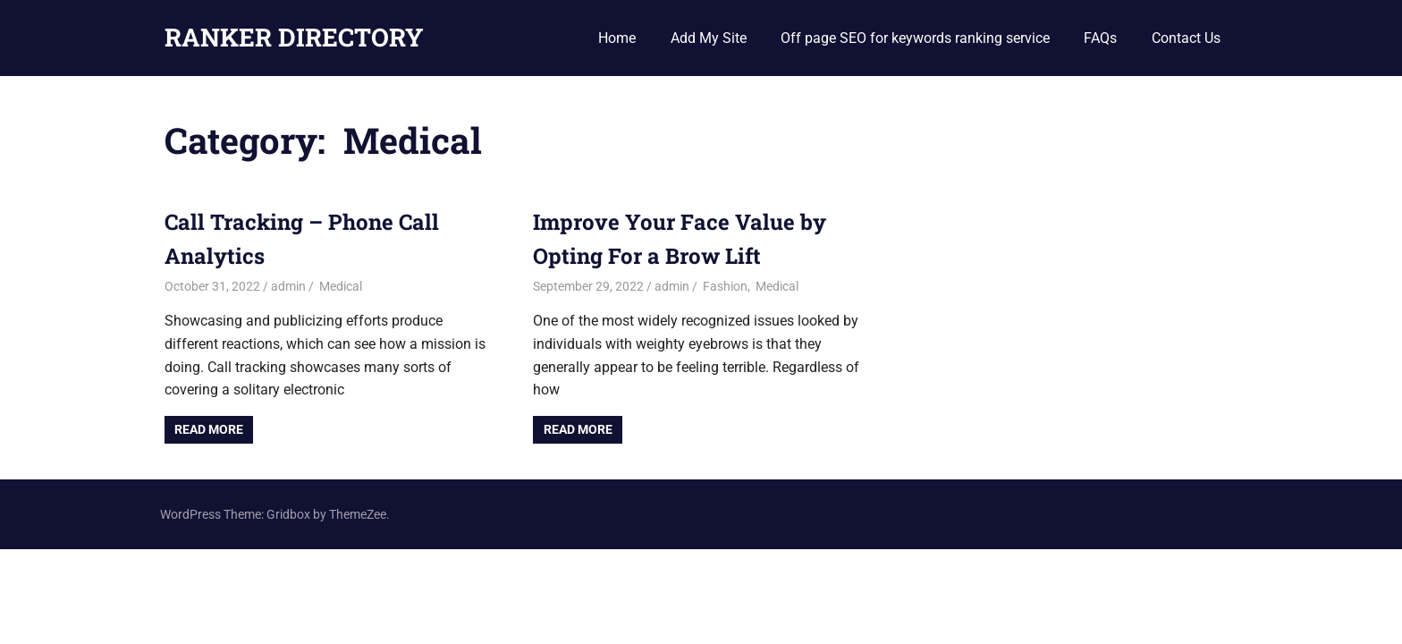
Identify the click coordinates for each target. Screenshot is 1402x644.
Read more (208, 429)
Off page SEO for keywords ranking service (915, 38)
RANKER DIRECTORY (294, 37)
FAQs (1100, 38)
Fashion (723, 286)
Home (617, 38)
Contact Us (1186, 38)
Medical (339, 286)
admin (288, 286)
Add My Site (709, 38)
